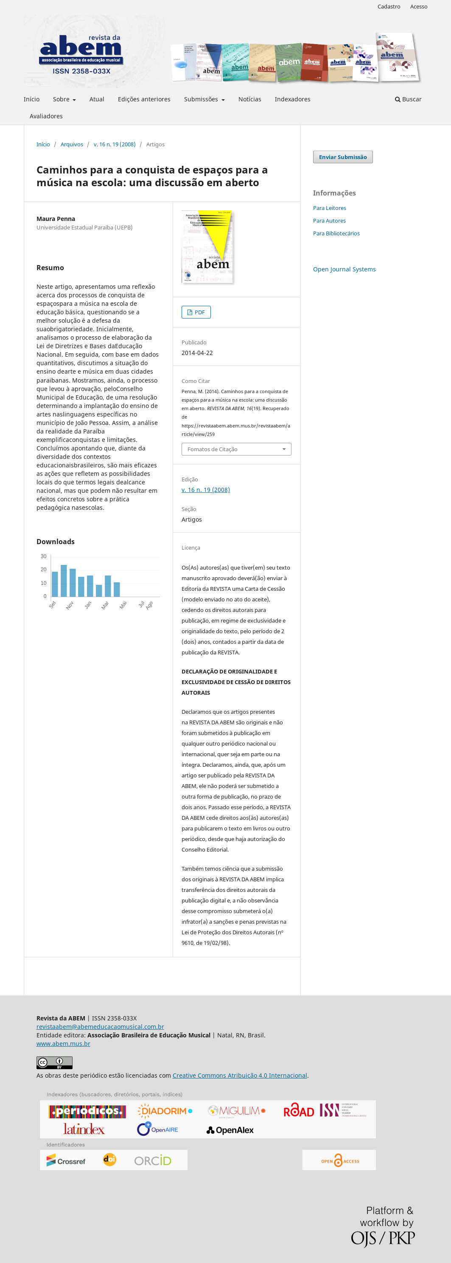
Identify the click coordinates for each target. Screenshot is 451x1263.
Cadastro (389, 6)
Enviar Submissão (343, 157)
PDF (199, 312)
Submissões (202, 99)
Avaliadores (46, 116)
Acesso (419, 6)
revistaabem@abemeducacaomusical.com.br (100, 1027)
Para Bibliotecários (336, 233)
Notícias (249, 99)
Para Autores (329, 220)
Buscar (408, 99)
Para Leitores (329, 208)
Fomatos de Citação (213, 449)
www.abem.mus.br (63, 1043)
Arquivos (72, 144)
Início (31, 99)
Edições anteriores (144, 99)
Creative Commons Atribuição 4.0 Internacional (240, 1075)
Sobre (62, 99)
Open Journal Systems (344, 269)
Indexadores (293, 99)
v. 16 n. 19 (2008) (115, 144)
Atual (97, 99)
